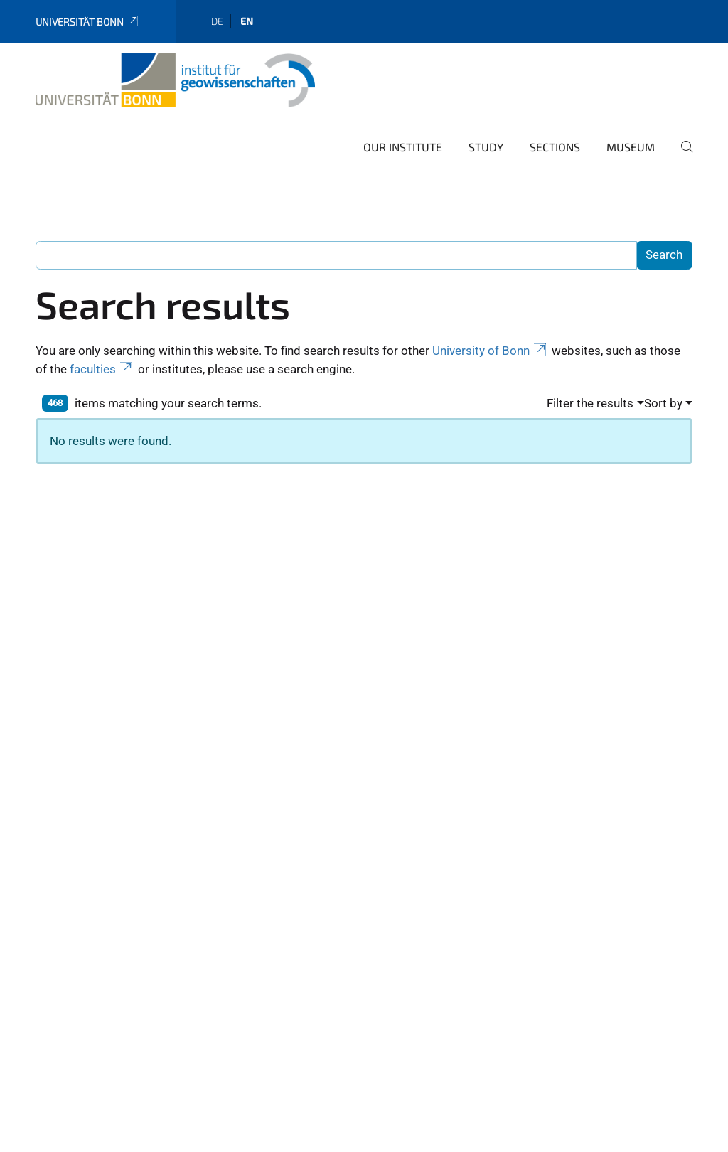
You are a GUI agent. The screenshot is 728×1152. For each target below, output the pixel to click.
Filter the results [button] (590, 403)
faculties (102, 369)
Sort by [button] (663, 403)
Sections (555, 147)
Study (486, 147)
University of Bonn (490, 350)
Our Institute (402, 147)
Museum (630, 147)
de (217, 21)
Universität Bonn (88, 22)
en (246, 21)
